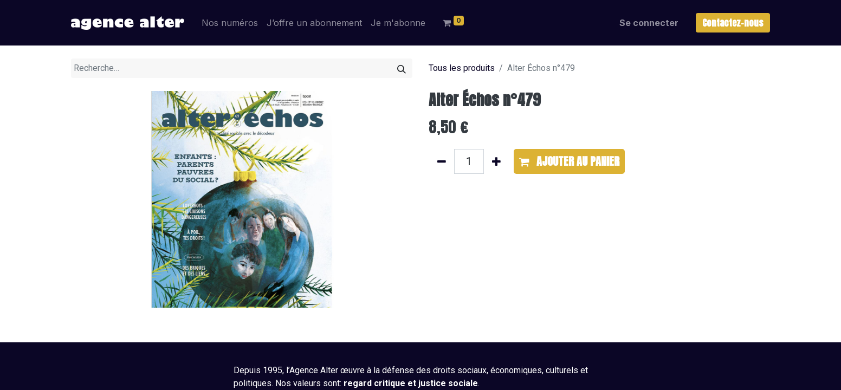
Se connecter (648, 22)
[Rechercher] (401, 68)
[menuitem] (229, 23)
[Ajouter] (496, 161)
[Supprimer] (442, 161)
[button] (569, 161)
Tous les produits (462, 68)
